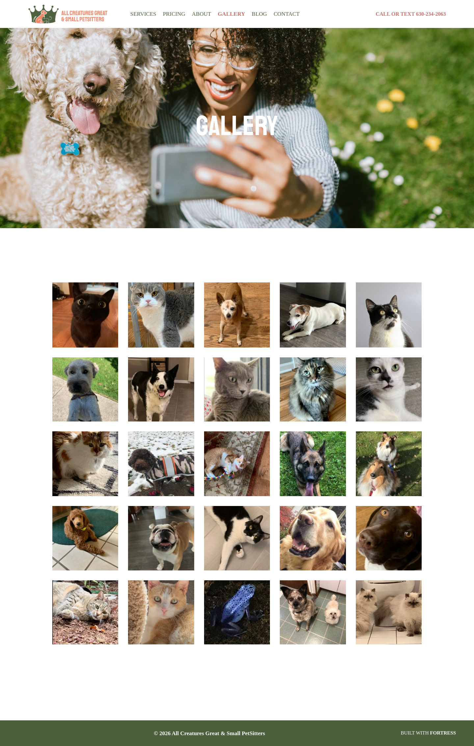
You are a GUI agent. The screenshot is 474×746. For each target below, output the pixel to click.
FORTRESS (443, 733)
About (197, 14)
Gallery (224, 14)
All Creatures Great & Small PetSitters (220, 733)
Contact (274, 14)
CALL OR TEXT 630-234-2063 (410, 14)
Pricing (171, 14)
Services (141, 14)
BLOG (249, 14)
